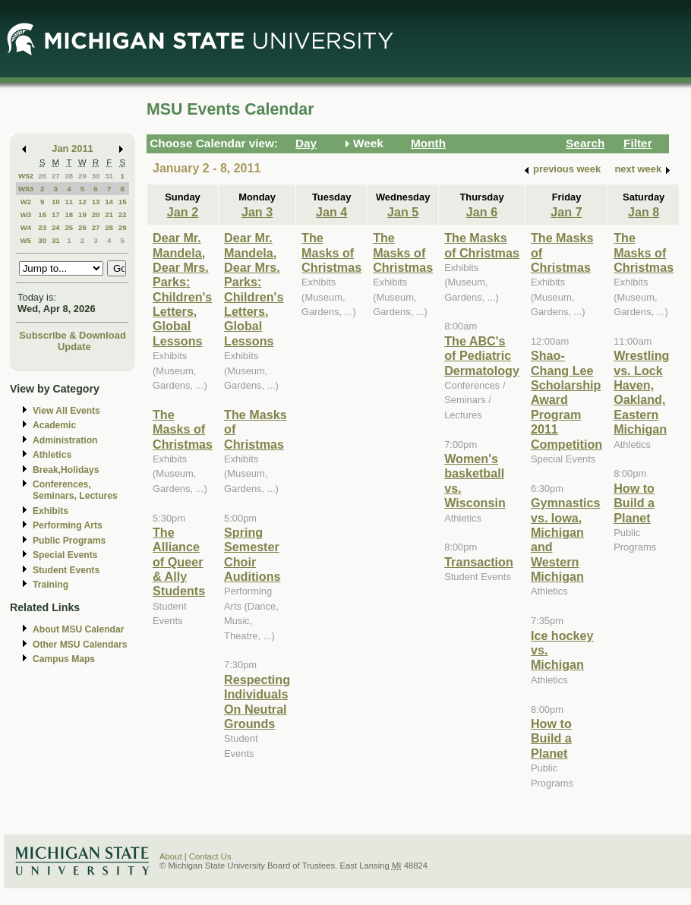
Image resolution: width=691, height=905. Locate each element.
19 (82, 214)
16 (42, 214)
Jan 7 (566, 212)
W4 (26, 227)
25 (69, 227)
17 (56, 214)
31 (109, 176)
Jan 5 (402, 212)
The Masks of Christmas (183, 429)
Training (50, 584)
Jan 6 (481, 212)
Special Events (65, 555)
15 (122, 201)
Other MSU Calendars (80, 644)
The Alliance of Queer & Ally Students (179, 561)
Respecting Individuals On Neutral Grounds (257, 701)
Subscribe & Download (72, 335)
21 (109, 214)
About (170, 856)
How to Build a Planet (551, 738)
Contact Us (210, 856)
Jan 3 (257, 212)
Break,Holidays (66, 470)
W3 (26, 214)
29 (82, 176)
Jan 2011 (72, 148)
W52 (25, 176)
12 (82, 201)
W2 (26, 201)
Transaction (478, 562)
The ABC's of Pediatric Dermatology (481, 355)
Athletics (52, 454)
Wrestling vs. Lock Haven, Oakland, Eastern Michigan (641, 392)
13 (96, 201)
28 (69, 176)
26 (42, 176)
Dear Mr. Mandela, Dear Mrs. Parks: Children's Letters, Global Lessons (182, 289)
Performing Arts (68, 525)
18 (69, 214)
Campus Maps (64, 659)
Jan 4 (331, 212)
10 (56, 201)
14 (109, 201)
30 (96, 176)
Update (74, 346)
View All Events (66, 410)
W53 (25, 188)
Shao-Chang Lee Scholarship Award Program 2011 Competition (566, 399)
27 (56, 176)
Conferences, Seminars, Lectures (75, 490)
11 (69, 201)
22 (122, 214)
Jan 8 (643, 212)
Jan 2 (182, 212)
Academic (54, 425)
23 (42, 227)
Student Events (66, 570)
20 (96, 214)
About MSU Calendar (78, 629)
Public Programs (69, 540)
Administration (65, 440)
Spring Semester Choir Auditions (252, 554)
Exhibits (50, 511)
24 (56, 227)
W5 (26, 240)
